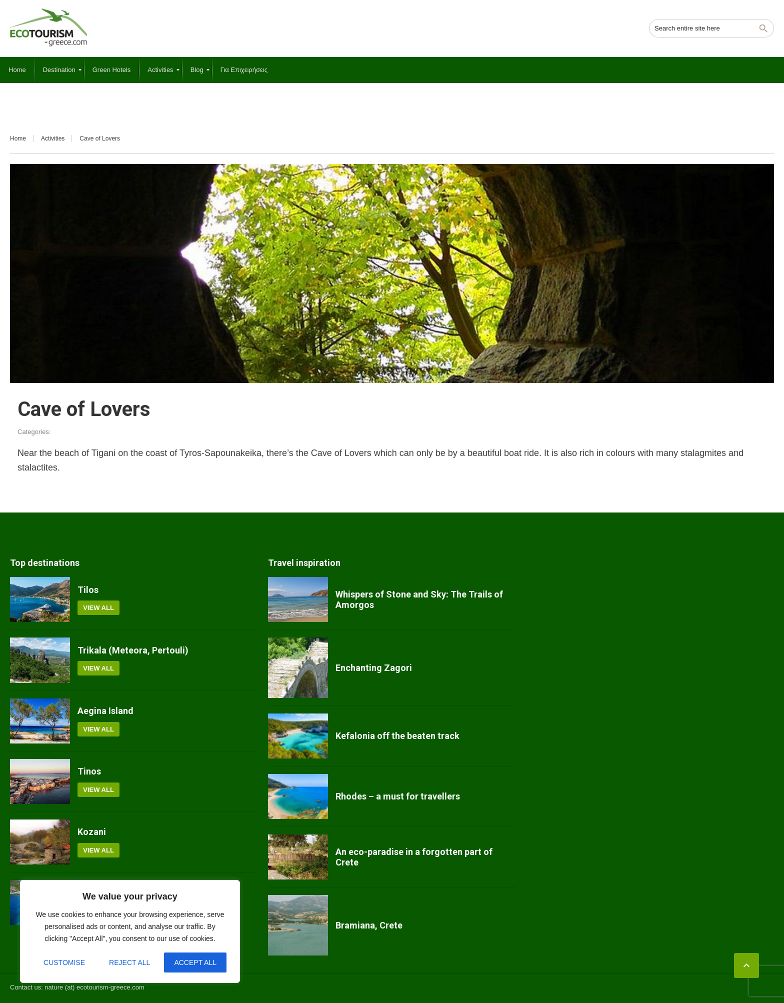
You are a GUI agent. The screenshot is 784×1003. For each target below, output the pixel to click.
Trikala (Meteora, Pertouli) (133, 650)
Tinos (89, 771)
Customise (64, 962)
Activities (52, 138)
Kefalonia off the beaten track (398, 735)
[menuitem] (17, 70)
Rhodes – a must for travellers (398, 796)
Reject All (129, 962)
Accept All (195, 962)
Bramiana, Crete (369, 925)
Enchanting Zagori (374, 667)
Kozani (92, 831)
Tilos (88, 589)
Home (18, 138)
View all (98, 608)
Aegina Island (106, 711)
